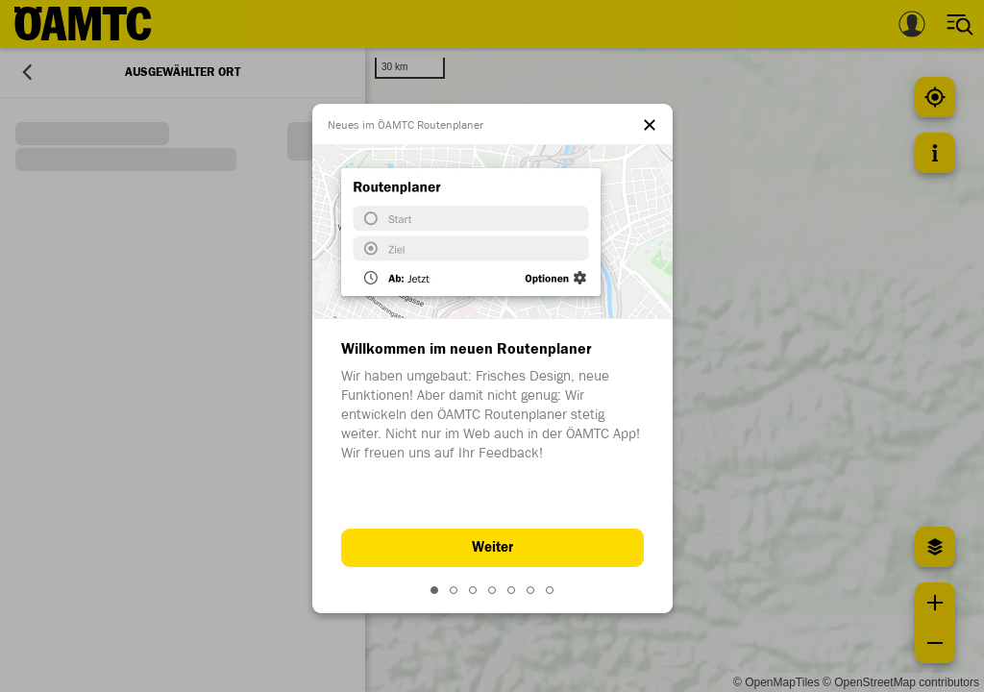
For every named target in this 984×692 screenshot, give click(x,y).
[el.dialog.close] (650, 127)
